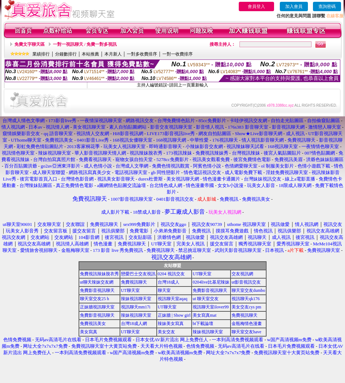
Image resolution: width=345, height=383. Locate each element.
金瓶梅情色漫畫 (247, 323)
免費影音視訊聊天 (97, 290)
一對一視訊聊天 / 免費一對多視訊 (85, 44)
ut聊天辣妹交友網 (96, 282)
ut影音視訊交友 (246, 282)
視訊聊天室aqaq (173, 298)
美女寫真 (88, 331)
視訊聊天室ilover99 (211, 306)
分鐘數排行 (66, 54)
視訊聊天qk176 (246, 298)
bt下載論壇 (203, 323)
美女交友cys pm (246, 306)
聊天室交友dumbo (248, 290)
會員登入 (256, 6)
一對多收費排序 (142, 54)
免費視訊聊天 (134, 282)
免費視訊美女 (93, 323)
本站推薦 (90, 54)
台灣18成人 (168, 282)
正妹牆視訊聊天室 (97, 306)
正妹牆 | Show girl (174, 315)
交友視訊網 (242, 273)
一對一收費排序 (177, 54)
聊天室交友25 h (94, 298)
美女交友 (166, 331)
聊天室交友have (246, 331)
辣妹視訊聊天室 (136, 298)
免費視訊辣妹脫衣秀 (99, 273)
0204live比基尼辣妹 (211, 282)
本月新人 (113, 54)
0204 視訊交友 (171, 273)
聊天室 (164, 290)
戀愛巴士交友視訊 (138, 273)
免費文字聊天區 (29, 44)
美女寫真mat (204, 315)
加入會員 (294, 6)
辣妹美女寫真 (171, 323)
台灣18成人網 (134, 323)
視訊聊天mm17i (136, 306)
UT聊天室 (202, 273)
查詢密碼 (327, 6)
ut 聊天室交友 (206, 298)
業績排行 (41, 54)
